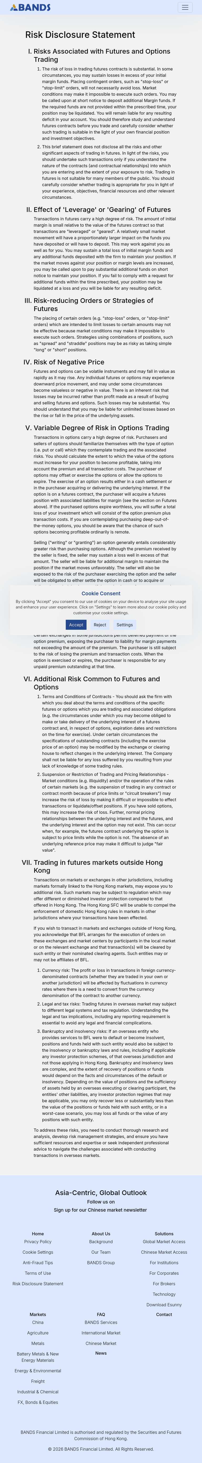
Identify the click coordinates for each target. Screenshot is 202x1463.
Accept (76, 624)
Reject (100, 624)
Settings (125, 624)
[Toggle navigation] (185, 7)
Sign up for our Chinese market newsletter (101, 1210)
